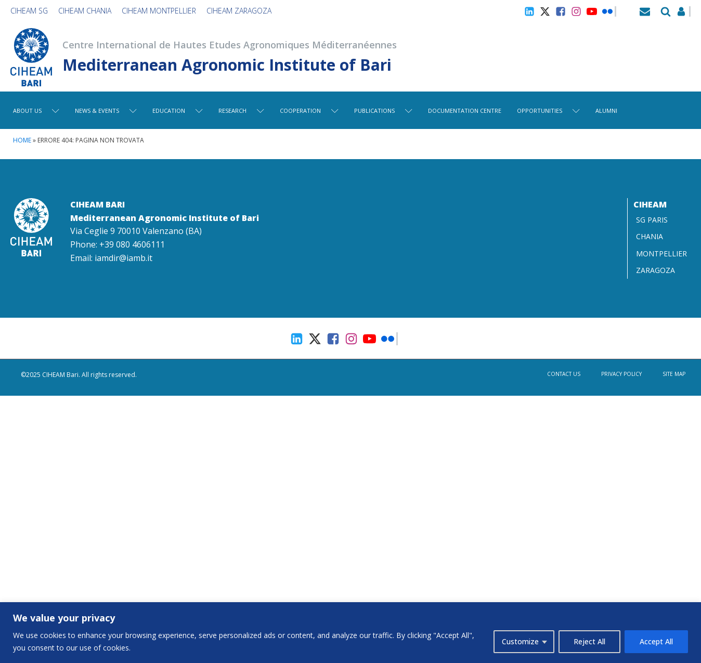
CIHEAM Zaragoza (238, 11)
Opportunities (548, 110)
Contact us (563, 374)
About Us (36, 110)
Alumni (606, 110)
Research (241, 110)
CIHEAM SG (29, 11)
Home (22, 140)
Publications (383, 110)
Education (177, 110)
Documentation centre (464, 110)
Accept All (656, 641)
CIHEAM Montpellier (159, 11)
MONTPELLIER (661, 253)
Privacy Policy (621, 374)
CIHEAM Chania (84, 11)
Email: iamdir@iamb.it (111, 258)
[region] (350, 632)
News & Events (106, 110)
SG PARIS (652, 220)
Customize (520, 641)
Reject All (589, 641)
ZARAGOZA (655, 270)
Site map (674, 374)
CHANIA (649, 236)
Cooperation (309, 110)
